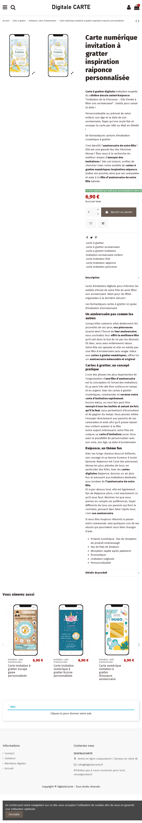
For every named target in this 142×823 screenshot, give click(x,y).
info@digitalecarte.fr (90, 764)
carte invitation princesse (101, 266)
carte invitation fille (98, 258)
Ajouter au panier (118, 212)
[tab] (112, 278)
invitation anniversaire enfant (104, 255)
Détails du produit (112, 573)
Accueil (9, 768)
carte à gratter (95, 243)
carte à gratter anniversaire (103, 247)
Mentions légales (15, 763)
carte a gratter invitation (101, 250)
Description (112, 278)
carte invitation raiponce (101, 262)
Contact (10, 753)
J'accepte (14, 814)
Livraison (10, 758)
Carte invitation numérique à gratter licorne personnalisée (64, 671)
